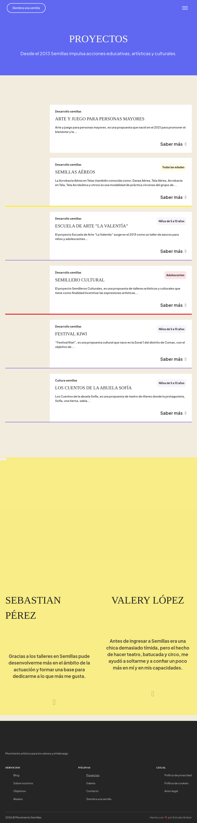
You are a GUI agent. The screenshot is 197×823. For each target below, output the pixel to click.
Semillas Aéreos (75, 172)
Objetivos (19, 791)
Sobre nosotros (23, 783)
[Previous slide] (1, 464)
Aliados (18, 799)
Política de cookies (176, 783)
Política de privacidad (178, 775)
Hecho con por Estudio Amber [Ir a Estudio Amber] (171, 817)
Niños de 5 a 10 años (171, 223)
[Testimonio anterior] (42, 707)
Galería (90, 783)
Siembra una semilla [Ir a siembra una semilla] (27, 8)
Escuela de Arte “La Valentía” (91, 227)
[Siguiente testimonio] (54, 707)
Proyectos (92, 775)
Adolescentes (175, 278)
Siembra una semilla (98, 799)
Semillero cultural (80, 282)
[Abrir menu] (184, 8)
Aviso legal (171, 791)
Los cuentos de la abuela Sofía (93, 392)
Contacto (92, 791)
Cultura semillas (66, 385)
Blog (16, 775)
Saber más (173, 145)
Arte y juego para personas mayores (100, 118)
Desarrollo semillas (68, 111)
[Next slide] (4, 464)
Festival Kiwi (71, 337)
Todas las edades (173, 168)
